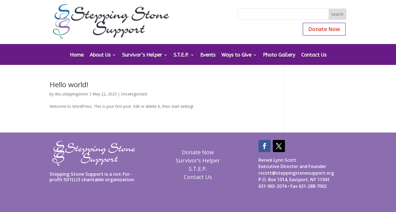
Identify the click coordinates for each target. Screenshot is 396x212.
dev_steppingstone (71, 94)
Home (77, 55)
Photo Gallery (279, 55)
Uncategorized (134, 94)
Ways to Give (236, 55)
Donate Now (321, 29)
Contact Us (313, 55)
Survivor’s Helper (142, 55)
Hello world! (69, 84)
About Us (100, 55)
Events (207, 55)
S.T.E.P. (181, 55)
